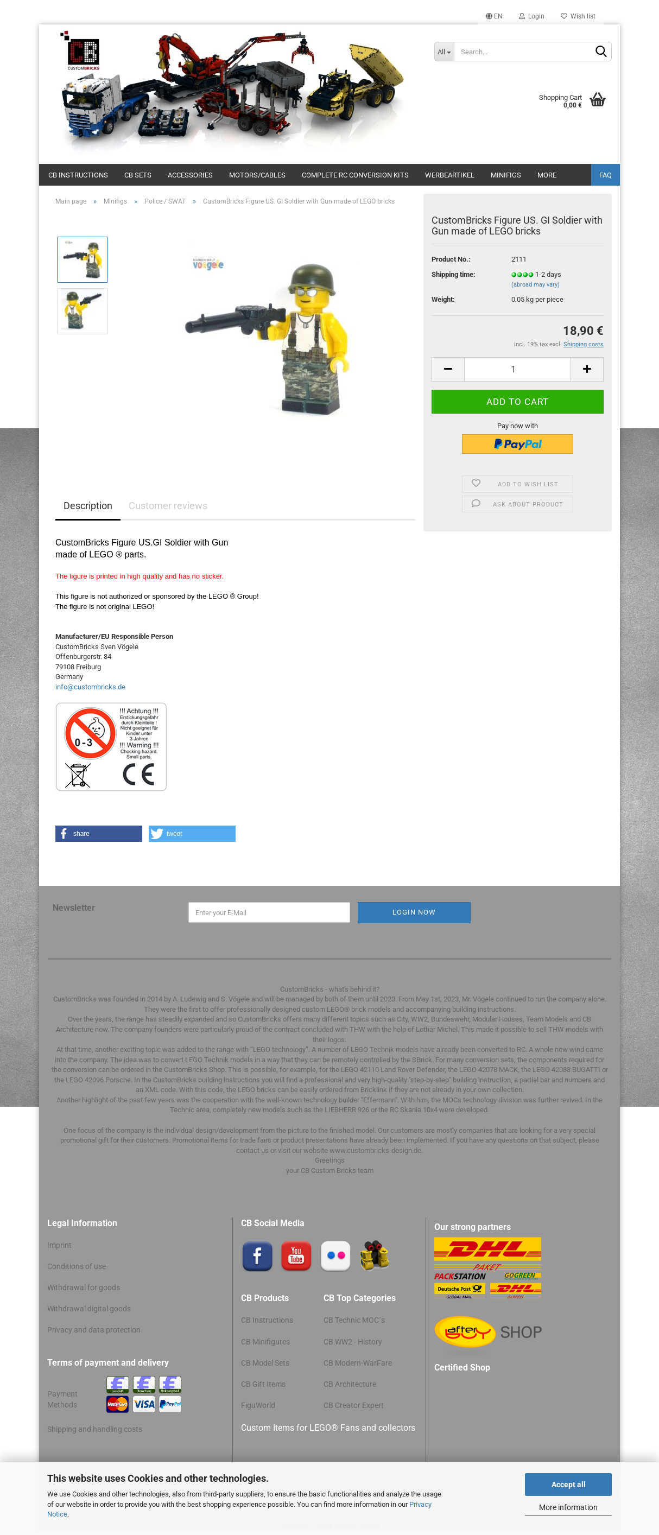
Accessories (190, 175)
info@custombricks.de (90, 687)
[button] (98, 834)
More (546, 175)
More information (568, 1507)
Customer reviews (168, 505)
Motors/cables (257, 175)
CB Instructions (78, 175)
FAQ (605, 175)
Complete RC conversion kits (355, 175)
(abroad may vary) (535, 284)
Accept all (569, 1484)
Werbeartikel (449, 175)
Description (88, 505)
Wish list (578, 16)
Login (531, 16)
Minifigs (506, 175)
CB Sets (137, 175)
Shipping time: (454, 274)
